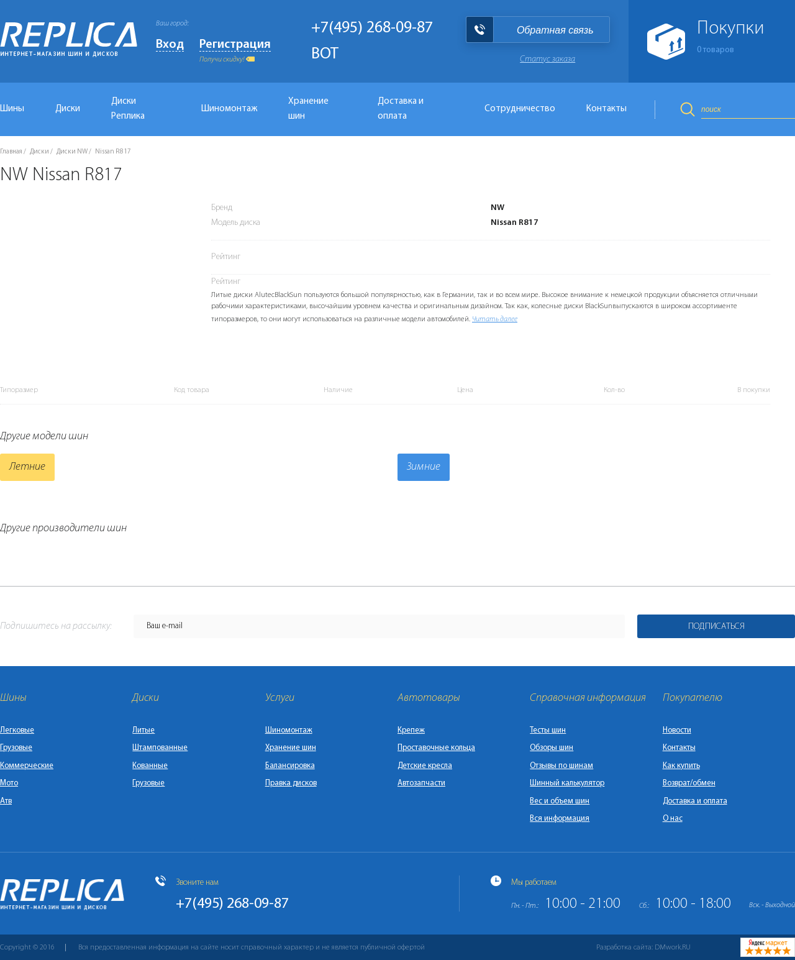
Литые (143, 730)
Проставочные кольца (436, 748)
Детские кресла (425, 766)
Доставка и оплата (401, 109)
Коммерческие (26, 766)
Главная (11, 152)
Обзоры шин (551, 748)
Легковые (17, 730)
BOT (324, 54)
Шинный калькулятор (567, 783)
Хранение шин (308, 109)
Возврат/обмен (689, 783)
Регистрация (235, 45)
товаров (715, 50)
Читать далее (494, 319)
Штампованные (160, 748)
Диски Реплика (128, 109)
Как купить (681, 766)
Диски (67, 109)
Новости (677, 730)
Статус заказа (547, 59)
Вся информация (559, 819)
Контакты (606, 109)
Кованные (150, 766)
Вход (170, 45)
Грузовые (16, 748)
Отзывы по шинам (561, 766)
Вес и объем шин (559, 801)
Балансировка (290, 766)
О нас (673, 819)
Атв (6, 801)
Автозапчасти (421, 783)
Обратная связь (555, 30)
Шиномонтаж (229, 109)
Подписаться (716, 626)
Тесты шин (548, 730)
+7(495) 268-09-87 (372, 28)
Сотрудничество (519, 109)
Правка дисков (291, 783)
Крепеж (411, 730)
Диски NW (72, 152)
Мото (9, 783)
